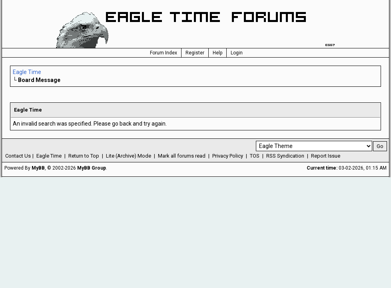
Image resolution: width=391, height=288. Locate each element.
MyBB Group (91, 168)
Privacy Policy (227, 156)
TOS (254, 156)
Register (195, 53)
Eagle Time (27, 72)
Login (237, 53)
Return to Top (83, 156)
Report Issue (325, 156)
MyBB (38, 168)
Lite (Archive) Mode (128, 156)
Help (217, 53)
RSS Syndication (285, 156)
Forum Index (163, 53)
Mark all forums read (181, 156)
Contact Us (18, 156)
